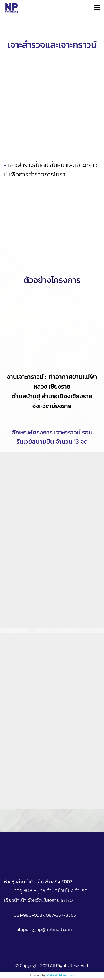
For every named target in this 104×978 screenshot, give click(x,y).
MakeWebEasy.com (60, 975)
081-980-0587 (29, 915)
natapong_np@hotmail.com (43, 929)
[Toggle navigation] (97, 8)
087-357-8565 (61, 915)
